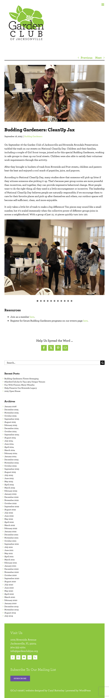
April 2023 (9, 484)
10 (68, 301)
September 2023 (11, 469)
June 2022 (9, 515)
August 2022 (10, 509)
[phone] (35, 657)
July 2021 (8, 547)
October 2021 (10, 540)
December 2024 (11, 428)
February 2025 (10, 425)
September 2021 (11, 544)
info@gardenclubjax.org (24, 651)
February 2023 (10, 490)
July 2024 (8, 440)
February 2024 (10, 453)
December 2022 (11, 497)
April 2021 (9, 556)
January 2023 (10, 494)
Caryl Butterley (56, 690)
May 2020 (8, 590)
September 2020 (11, 578)
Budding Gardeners (33, 136)
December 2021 (11, 534)
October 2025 (10, 415)
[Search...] (52, 363)
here (32, 316)
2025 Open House (12, 391)
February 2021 (10, 562)
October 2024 (10, 431)
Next (98, 57)
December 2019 (11, 606)
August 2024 (10, 437)
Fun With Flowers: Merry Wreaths (19, 384)
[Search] (102, 363)
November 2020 (11, 572)
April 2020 (9, 594)
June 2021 (8, 550)
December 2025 (11, 409)
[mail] (30, 657)
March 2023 (9, 487)
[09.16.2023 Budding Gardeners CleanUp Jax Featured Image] (54, 93)
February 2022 (10, 528)
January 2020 (10, 603)
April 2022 (9, 522)
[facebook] (13, 657)
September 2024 (11, 434)
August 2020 (10, 581)
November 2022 (11, 500)
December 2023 (11, 459)
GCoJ (13, 690)
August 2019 (10, 612)
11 (71, 301)
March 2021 (9, 559)
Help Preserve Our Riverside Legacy (20, 388)
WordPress (85, 690)
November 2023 (11, 462)
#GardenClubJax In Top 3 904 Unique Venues (24, 381)
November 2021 (11, 537)
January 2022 (10, 531)
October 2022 (10, 503)
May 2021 (8, 553)
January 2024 (10, 456)
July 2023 (8, 475)
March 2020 (9, 597)
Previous (86, 57)
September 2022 (11, 506)
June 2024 (9, 444)
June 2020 (9, 587)
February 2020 (10, 600)
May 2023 (8, 481)
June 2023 (9, 478)
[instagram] (18, 657)
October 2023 (10, 465)
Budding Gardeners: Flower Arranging (21, 378)
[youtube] (24, 657)
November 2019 (11, 609)
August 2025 (10, 422)
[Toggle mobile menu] (103, 4)
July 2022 (8, 512)
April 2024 (9, 447)
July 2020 (8, 584)
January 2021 (10, 565)
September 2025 (11, 419)
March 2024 (9, 450)
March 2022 (9, 525)
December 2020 (11, 569)
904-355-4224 (17, 647)
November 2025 (11, 412)
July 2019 (8, 615)
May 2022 (8, 519)
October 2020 (10, 575)
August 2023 (10, 472)
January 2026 (10, 406)
